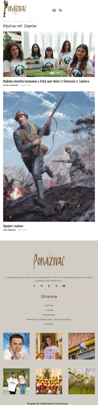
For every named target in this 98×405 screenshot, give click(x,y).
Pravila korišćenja (61, 403)
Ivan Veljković (9, 230)
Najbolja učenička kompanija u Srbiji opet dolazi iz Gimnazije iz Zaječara (46, 81)
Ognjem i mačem (13, 225)
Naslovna (7, 21)
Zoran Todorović (10, 85)
